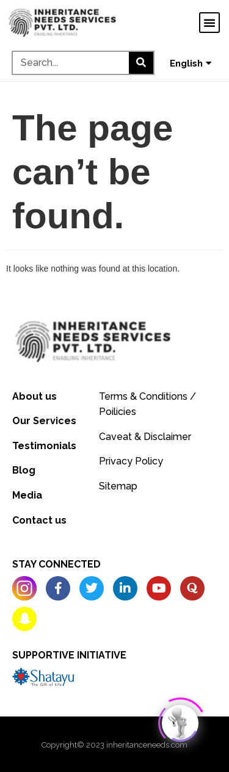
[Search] (141, 63)
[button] (209, 22)
